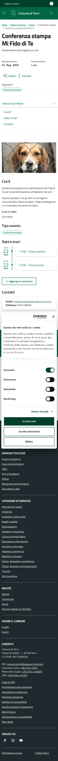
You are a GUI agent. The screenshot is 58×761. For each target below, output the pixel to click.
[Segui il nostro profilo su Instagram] (13, 740)
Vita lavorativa (9, 576)
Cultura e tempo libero (13, 536)
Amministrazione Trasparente (17, 707)
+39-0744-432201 (17, 675)
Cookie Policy (42, 753)
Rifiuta (29, 441)
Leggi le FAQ (8, 682)
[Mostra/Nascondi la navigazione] (4, 13)
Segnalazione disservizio (14, 692)
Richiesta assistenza (12, 697)
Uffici (4, 469)
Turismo (6, 571)
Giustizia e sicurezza (12, 546)
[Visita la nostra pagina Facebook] (5, 740)
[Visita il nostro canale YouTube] (21, 740)
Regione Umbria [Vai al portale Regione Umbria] (12, 3)
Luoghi (5, 627)
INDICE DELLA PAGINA (29, 104)
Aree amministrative (13, 464)
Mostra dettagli (40, 411)
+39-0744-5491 (29, 668)
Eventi (5, 632)
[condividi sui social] (9, 75)
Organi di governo (11, 459)
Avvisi (5, 604)
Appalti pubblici (10, 521)
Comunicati (8, 599)
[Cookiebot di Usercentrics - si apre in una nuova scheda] (35, 317)
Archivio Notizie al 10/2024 (16, 609)
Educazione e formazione (15, 541)
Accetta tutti (29, 421)
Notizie (5, 594)
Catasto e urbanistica (13, 531)
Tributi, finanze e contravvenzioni (19, 566)
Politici (5, 479)
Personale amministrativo (15, 484)
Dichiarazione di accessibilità (17, 717)
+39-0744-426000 (32, 671)
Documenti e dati (11, 489)
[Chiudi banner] (53, 317)
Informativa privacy (12, 753)
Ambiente (7, 512)
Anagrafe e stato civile (13, 516)
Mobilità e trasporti (12, 556)
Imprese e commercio (13, 551)
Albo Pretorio (9, 712)
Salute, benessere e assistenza (18, 561)
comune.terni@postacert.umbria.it (25, 664)
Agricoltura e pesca (12, 507)
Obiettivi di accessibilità (14, 702)
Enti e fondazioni (10, 474)
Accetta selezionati (29, 431)
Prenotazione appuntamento (17, 687)
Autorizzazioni (9, 526)
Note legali (7, 722)
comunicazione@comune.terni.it (32, 301)
